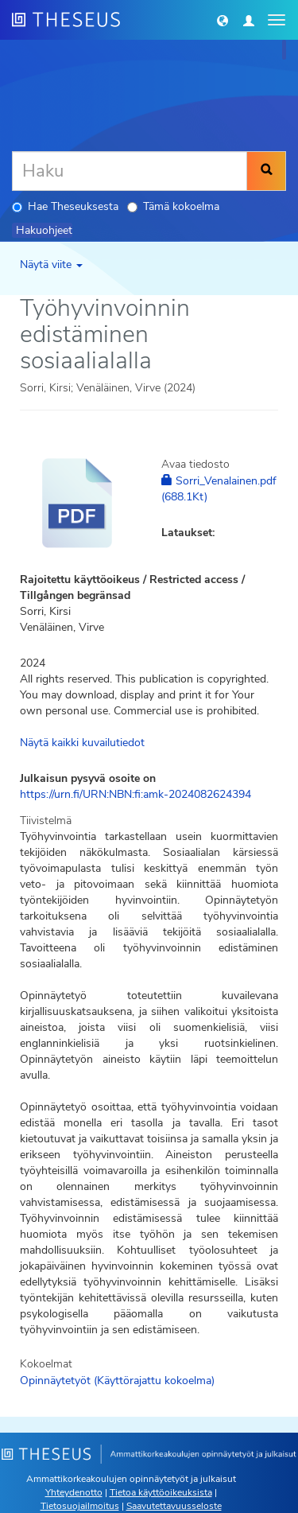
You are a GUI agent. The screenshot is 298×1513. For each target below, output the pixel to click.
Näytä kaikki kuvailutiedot (82, 742)
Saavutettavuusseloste (174, 1505)
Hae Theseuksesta (65, 206)
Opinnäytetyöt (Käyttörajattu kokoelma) (117, 1380)
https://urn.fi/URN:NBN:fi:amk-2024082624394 (135, 794)
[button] (222, 19)
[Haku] (129, 171)
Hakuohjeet (44, 230)
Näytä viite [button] (51, 264)
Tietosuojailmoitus (80, 1505)
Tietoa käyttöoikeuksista (161, 1492)
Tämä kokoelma (173, 206)
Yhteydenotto (74, 1492)
